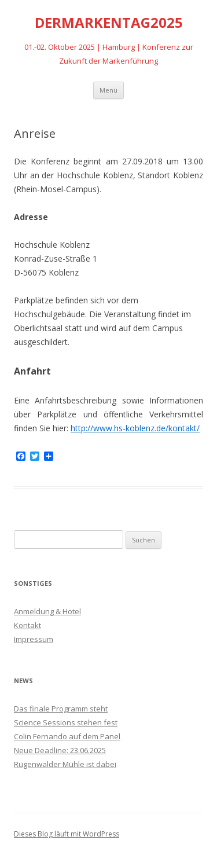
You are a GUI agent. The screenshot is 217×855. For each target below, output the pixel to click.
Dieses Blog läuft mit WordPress (66, 834)
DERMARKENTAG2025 (109, 23)
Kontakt (27, 625)
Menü (108, 90)
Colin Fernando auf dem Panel (67, 736)
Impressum (33, 639)
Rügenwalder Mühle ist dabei (65, 764)
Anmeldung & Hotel (47, 611)
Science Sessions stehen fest (65, 722)
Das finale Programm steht (61, 708)
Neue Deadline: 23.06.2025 (60, 750)
